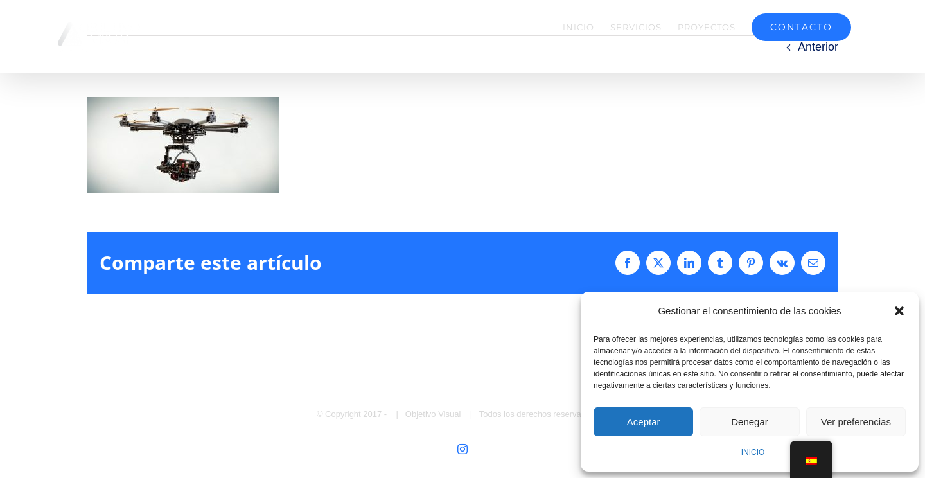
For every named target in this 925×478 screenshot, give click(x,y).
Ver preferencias (856, 421)
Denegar (749, 421)
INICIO (753, 452)
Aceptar (643, 421)
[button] (899, 311)
